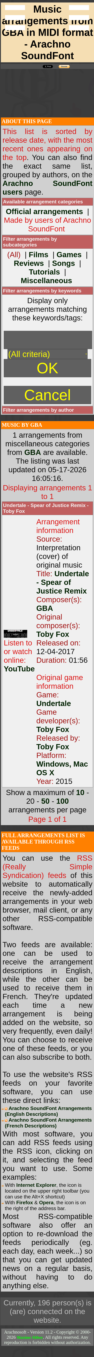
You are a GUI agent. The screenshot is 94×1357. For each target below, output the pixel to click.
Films (38, 254)
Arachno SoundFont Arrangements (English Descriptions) (48, 1111)
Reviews (29, 263)
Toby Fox (52, 634)
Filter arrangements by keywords (42, 291)
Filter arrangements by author (38, 410)
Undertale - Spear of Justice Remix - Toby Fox (46, 508)
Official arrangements (44, 211)
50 (45, 801)
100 (62, 801)
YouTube (19, 669)
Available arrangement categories (43, 202)
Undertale (53, 703)
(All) (13, 254)
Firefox (24, 1202)
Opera (46, 1202)
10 (80, 792)
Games (69, 254)
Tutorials (44, 272)
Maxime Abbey (30, 1337)
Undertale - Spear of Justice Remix (62, 582)
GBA (32, 452)
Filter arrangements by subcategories (30, 242)
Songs (63, 263)
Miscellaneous (46, 280)
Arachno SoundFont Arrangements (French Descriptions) (48, 1123)
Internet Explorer (36, 1185)
